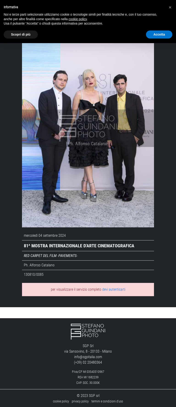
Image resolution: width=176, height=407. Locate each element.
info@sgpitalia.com (88, 356)
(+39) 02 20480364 (88, 362)
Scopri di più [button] (20, 34)
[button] (170, 7)
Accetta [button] (159, 34)
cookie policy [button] (78, 19)
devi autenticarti (113, 289)
